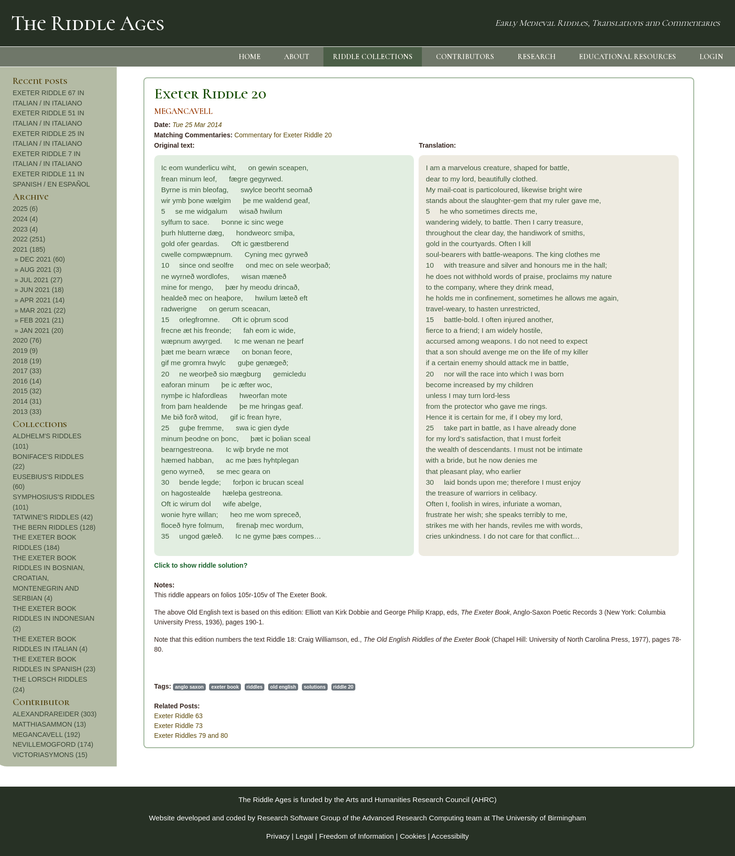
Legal (305, 836)
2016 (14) (645, 381)
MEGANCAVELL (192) (664, 734)
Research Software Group (299, 818)
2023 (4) (643, 229)
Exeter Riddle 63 (54, 716)
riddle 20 (220, 687)
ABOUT (296, 56)
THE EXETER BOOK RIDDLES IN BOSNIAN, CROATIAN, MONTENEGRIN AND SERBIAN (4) (667, 578)
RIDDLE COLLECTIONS (372, 56)
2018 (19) (645, 361)
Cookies (413, 836)
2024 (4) (643, 219)
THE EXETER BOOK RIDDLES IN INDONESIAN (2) (671, 618)
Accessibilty (450, 836)
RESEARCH (536, 56)
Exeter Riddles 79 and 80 (67, 735)
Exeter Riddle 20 (86, 93)
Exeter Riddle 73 (54, 725)
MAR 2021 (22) (661, 310)
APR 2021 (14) (660, 300)
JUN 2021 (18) (660, 289)
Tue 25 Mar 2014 (73, 124)
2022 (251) (647, 239)
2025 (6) (643, 208)
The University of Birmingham (539, 818)
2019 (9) (643, 350)
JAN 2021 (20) (660, 330)
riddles (131, 687)
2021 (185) (647, 249)
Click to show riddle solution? (77, 565)
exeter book (101, 687)
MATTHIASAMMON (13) (667, 724)
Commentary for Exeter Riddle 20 (159, 135)
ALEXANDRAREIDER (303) (673, 714)
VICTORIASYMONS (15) (668, 754)
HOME (250, 56)
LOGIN (711, 56)
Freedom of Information (356, 836)
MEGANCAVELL (59, 111)
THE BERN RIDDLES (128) (672, 527)
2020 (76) (645, 340)
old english (159, 687)
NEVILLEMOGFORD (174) (671, 744)
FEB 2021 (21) (660, 320)
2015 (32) (645, 391)
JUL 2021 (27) (659, 280)
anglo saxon (65, 687)
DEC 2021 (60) (660, 259)
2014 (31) (645, 401)
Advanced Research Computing (413, 818)
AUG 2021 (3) (659, 269)
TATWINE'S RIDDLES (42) (671, 517)
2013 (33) (645, 411)
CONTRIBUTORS (465, 56)
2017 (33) (645, 371)
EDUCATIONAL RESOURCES (627, 56)
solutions (191, 687)
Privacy (278, 836)
